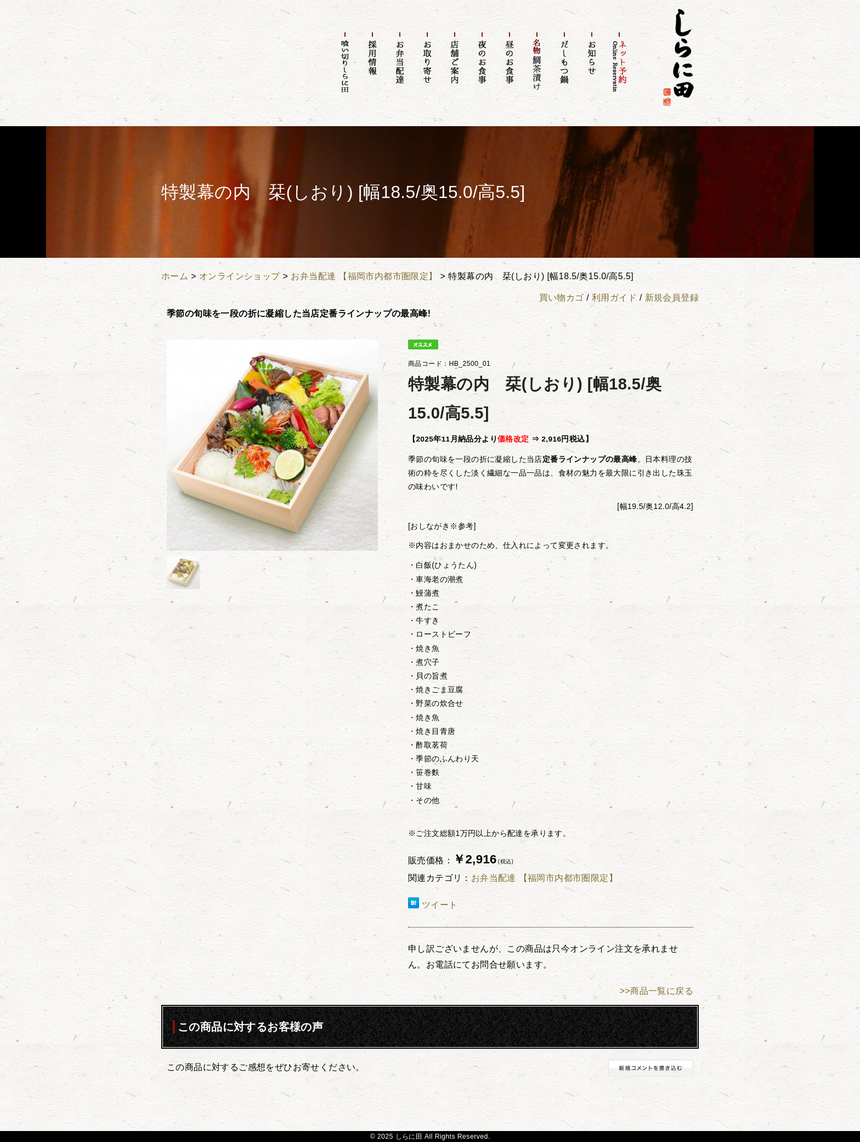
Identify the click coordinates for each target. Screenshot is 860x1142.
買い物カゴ (561, 297)
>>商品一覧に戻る (656, 991)
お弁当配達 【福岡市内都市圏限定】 (364, 276)
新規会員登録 (672, 297)
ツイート (440, 904)
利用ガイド (614, 297)
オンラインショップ (239, 276)
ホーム (174, 276)
